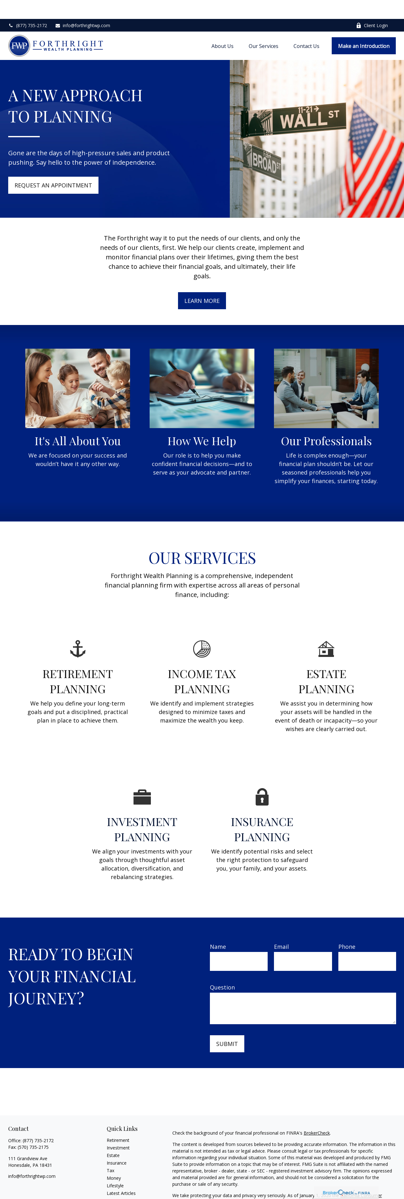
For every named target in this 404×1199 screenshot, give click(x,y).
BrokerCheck (317, 1114)
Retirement (118, 1121)
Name (218, 927)
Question (222, 968)
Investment (118, 1129)
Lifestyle (115, 1167)
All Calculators (121, 1189)
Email (281, 927)
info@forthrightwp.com (82, 6)
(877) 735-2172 (27, 6)
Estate (113, 1136)
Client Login (372, 6)
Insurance (117, 1144)
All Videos (116, 1182)
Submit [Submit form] (227, 1025)
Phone (346, 927)
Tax (110, 1152)
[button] (222, 26)
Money (114, 1159)
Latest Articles (121, 1174)
